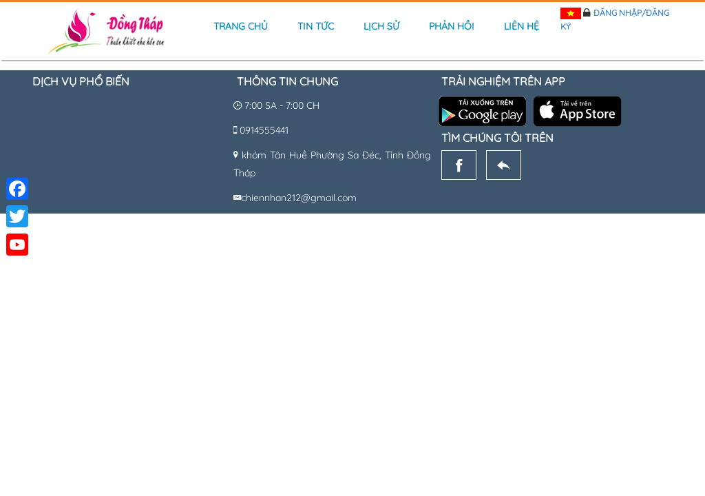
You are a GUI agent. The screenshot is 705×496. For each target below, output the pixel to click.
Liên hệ (521, 26)
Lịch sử (381, 26)
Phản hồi (451, 26)
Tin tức (315, 26)
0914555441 (264, 130)
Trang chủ (240, 26)
